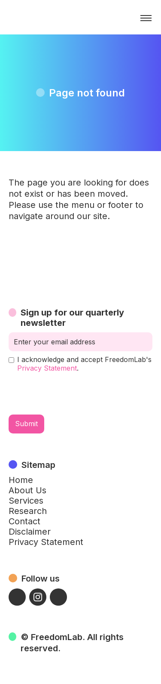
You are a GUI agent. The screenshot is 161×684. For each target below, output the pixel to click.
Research (28, 511)
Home (21, 480)
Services (26, 500)
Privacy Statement (47, 368)
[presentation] (74, 393)
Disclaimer (30, 531)
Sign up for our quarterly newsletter (72, 317)
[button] (146, 18)
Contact (24, 521)
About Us (27, 490)
